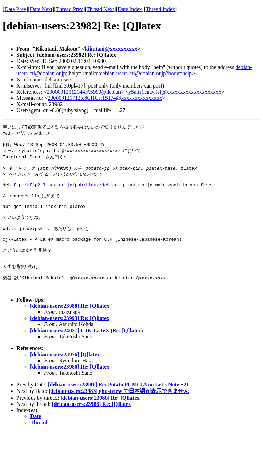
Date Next (41, 9)
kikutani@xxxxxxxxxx (111, 49)
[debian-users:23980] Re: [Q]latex (69, 387)
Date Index (130, 9)
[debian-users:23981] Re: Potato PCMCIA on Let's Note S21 (118, 405)
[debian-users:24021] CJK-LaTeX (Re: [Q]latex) (86, 351)
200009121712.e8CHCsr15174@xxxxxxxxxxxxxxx (105, 98)
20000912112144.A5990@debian (84, 92)
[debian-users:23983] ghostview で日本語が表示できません (119, 412)
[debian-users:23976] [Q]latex (65, 375)
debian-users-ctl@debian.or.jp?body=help (146, 73)
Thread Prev (69, 9)
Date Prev (15, 9)
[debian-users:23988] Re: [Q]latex (69, 327)
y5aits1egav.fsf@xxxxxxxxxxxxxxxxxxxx (174, 92)
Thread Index (160, 9)
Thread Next (100, 9)
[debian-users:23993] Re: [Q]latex (69, 339)
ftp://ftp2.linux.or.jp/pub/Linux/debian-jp (69, 191)
